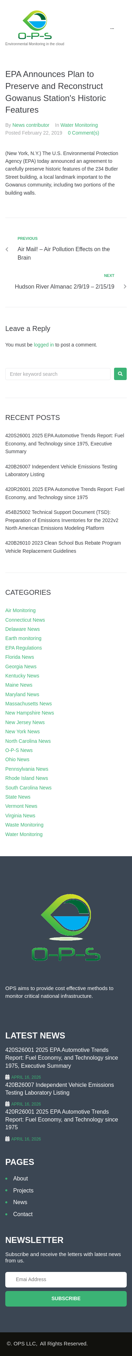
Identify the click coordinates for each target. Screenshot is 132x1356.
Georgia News (21, 666)
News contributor (30, 125)
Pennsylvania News (26, 769)
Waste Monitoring (24, 825)
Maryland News (22, 694)
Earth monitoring (23, 638)
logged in (44, 345)
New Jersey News (25, 722)
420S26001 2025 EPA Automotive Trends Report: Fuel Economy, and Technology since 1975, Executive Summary (64, 443)
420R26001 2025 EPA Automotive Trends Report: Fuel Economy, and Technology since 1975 (61, 1120)
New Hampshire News (29, 713)
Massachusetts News (28, 703)
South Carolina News (28, 787)
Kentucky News (22, 676)
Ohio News (17, 759)
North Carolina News (28, 741)
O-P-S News (19, 750)
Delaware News (22, 629)
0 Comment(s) (83, 133)
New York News (22, 731)
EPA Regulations (23, 648)
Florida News (19, 657)
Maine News (18, 685)
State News (18, 797)
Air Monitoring (20, 610)
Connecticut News (25, 620)
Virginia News (20, 815)
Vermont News (21, 806)
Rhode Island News (26, 778)
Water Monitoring (79, 125)
